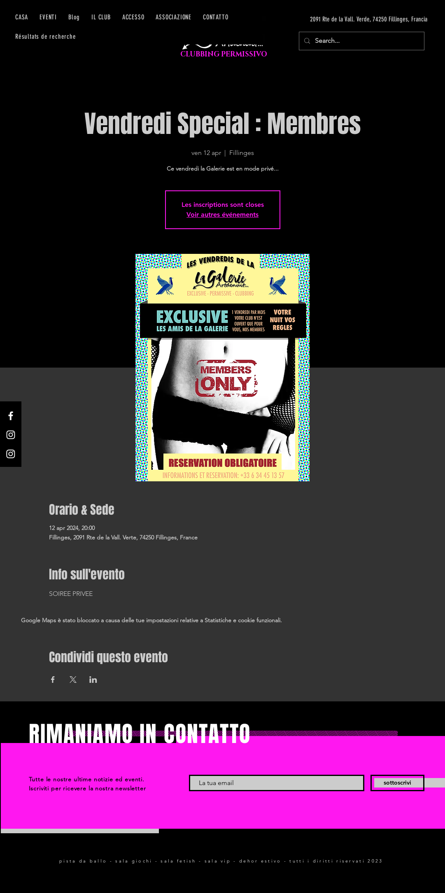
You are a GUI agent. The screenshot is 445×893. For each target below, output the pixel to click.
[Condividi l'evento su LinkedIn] (93, 679)
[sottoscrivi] (397, 783)
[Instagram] (10, 435)
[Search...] (361, 41)
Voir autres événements (222, 214)
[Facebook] (10, 416)
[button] (133, 17)
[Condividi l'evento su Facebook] (53, 679)
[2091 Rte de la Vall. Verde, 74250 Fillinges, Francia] (349, 19)
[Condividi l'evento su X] (73, 679)
